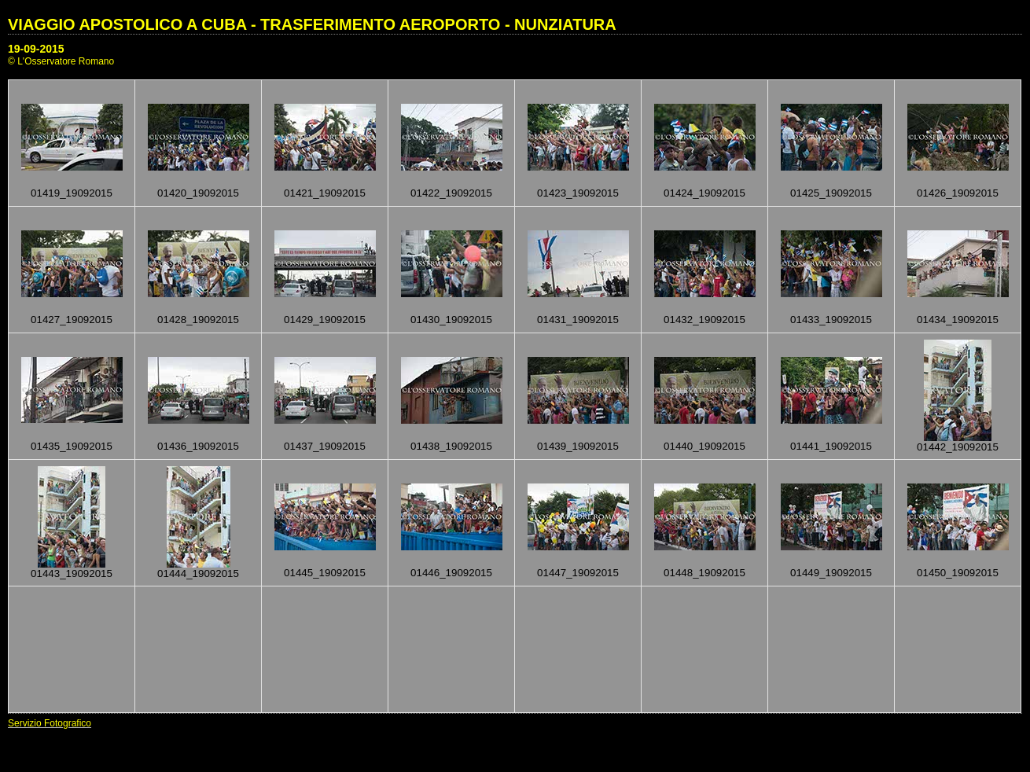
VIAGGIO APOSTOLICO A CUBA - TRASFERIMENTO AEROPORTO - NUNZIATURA (312, 24)
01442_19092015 (958, 447)
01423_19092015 (578, 193)
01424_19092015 (704, 193)
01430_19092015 (451, 319)
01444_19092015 (198, 573)
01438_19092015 (451, 446)
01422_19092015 (451, 193)
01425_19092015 (831, 193)
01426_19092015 (958, 193)
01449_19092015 (831, 573)
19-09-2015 (36, 48)
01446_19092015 (451, 573)
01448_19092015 (704, 573)
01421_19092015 (325, 193)
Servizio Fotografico (49, 723)
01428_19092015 (198, 319)
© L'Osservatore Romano (61, 61)
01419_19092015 (71, 193)
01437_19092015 (325, 446)
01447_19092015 (578, 573)
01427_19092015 (71, 319)
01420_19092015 (198, 193)
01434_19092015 (958, 319)
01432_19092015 (704, 319)
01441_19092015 (831, 446)
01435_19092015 (71, 446)
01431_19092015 (578, 319)
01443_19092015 (71, 573)
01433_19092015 (831, 319)
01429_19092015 (325, 319)
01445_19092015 (325, 573)
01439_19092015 (578, 446)
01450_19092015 (958, 573)
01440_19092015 (704, 446)
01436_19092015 (198, 446)
